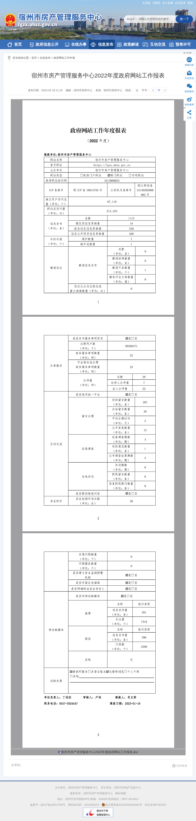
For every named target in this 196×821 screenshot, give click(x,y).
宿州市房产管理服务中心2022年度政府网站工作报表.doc (99, 752)
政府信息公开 (44, 44)
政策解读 (128, 44)
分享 (189, 117)
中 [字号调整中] (159, 90)
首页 (14, 44)
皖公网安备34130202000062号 (121, 804)
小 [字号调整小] (165, 90)
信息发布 (101, 44)
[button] (146, 2)
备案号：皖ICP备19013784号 (48, 804)
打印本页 (181, 765)
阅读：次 (131, 90)
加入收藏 (167, 2)
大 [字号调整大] (153, 90)
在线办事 (76, 44)
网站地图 (120, 793)
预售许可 (180, 44)
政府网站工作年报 (64, 57)
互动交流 (154, 44)
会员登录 (180, 2)
